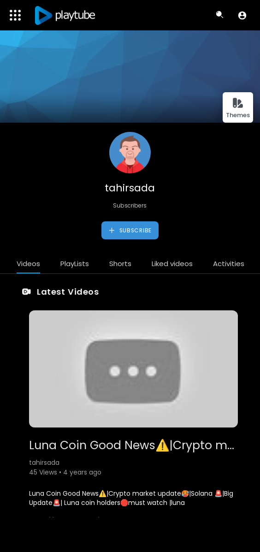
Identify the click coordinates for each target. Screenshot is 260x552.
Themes (238, 108)
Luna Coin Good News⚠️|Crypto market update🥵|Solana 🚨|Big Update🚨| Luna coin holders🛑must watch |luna (131, 498)
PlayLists (74, 263)
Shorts (120, 263)
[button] (242, 15)
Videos (28, 263)
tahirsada (130, 188)
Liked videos (172, 263)
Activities (228, 263)
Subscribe (130, 230)
